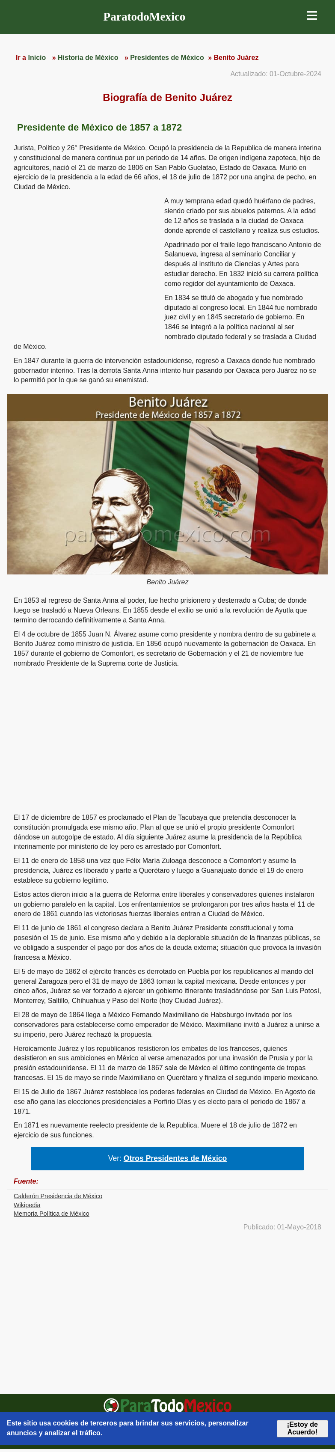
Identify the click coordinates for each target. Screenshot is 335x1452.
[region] (85, 262)
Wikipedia (27, 1205)
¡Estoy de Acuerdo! (302, 1428)
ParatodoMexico (145, 16)
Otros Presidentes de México (175, 1158)
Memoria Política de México (51, 1213)
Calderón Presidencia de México (58, 1196)
